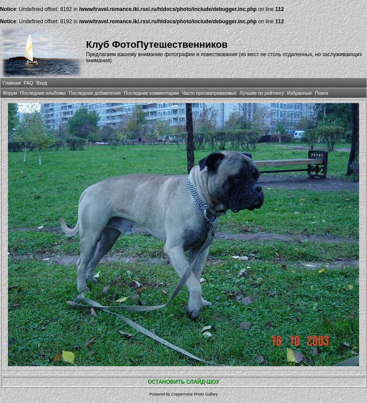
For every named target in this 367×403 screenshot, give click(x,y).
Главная (12, 83)
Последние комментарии (151, 93)
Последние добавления (95, 93)
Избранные (299, 93)
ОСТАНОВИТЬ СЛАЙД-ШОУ (183, 382)
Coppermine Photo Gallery (194, 394)
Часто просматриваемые (209, 93)
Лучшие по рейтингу (262, 93)
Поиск (321, 93)
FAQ (28, 83)
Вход (41, 83)
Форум (10, 93)
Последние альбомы (43, 93)
